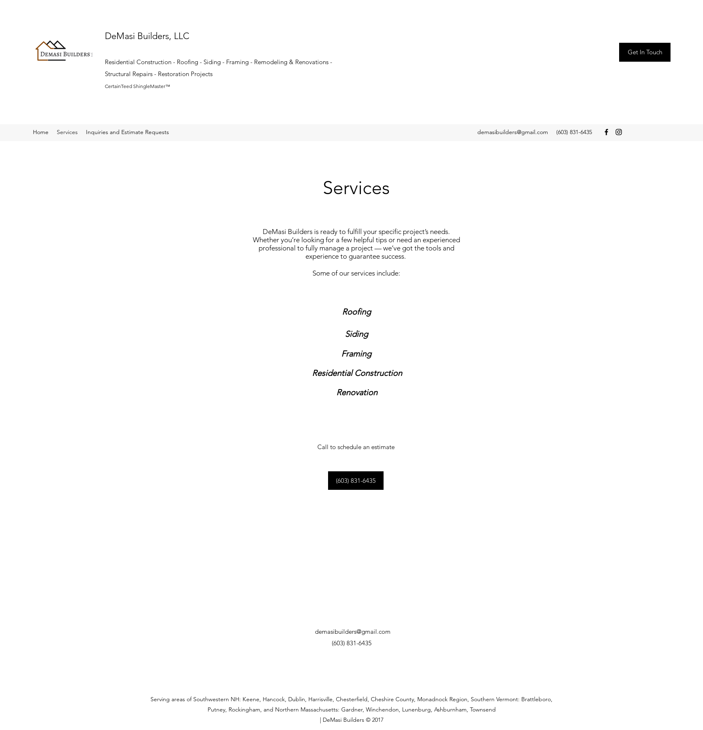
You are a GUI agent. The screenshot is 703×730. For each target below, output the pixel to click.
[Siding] (356, 334)
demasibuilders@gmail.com (512, 132)
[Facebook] (606, 132)
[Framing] (356, 353)
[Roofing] (356, 312)
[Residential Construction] (357, 373)
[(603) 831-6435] (356, 480)
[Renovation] (356, 392)
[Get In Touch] (645, 52)
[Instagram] (619, 132)
